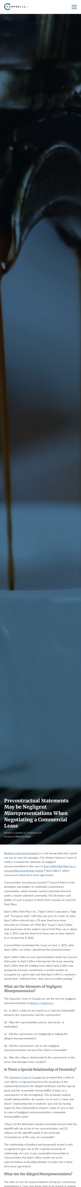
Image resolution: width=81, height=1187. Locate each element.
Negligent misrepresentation (21, 853)
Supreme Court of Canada (25, 1077)
